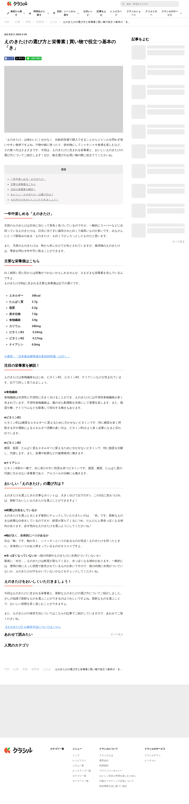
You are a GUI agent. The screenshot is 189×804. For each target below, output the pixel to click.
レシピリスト (79, 760)
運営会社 (104, 760)
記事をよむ (101, 13)
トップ (75, 755)
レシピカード (116, 13)
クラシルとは (106, 755)
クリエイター (151, 13)
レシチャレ (150, 760)
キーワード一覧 (80, 781)
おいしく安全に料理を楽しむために (117, 776)
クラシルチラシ (153, 755)
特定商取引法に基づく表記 (113, 786)
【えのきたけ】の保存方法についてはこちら (32, 626)
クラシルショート (134, 13)
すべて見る (117, 634)
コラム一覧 (78, 765)
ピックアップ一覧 (81, 770)
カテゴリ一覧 (79, 776)
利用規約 (104, 765)
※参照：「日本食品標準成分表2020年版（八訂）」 (37, 356)
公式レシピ (88, 13)
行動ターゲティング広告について (116, 781)
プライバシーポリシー (110, 770)
